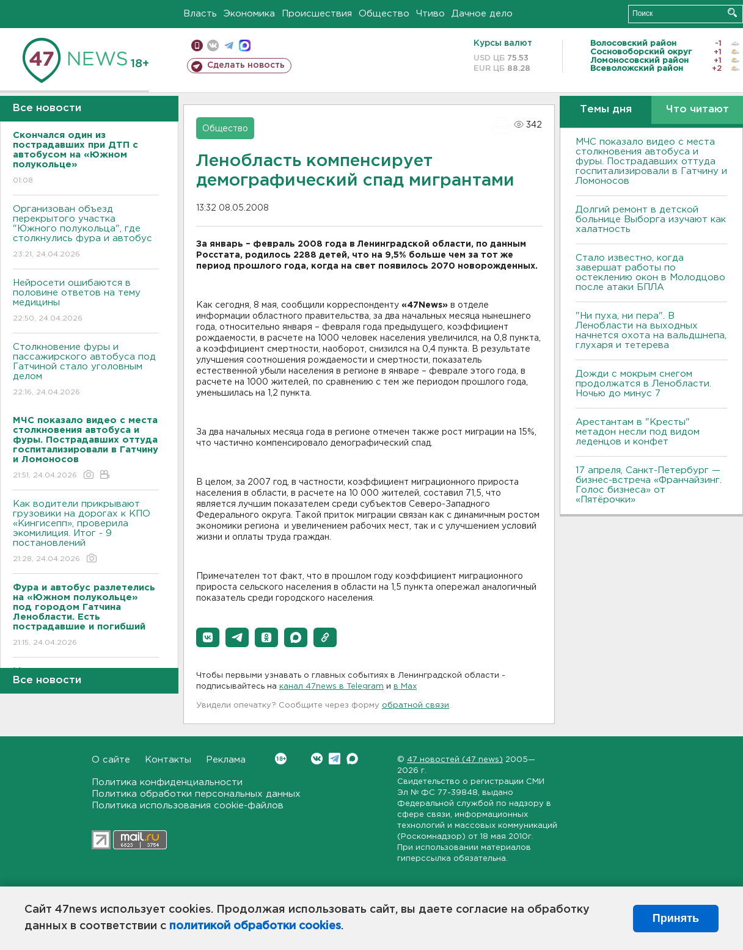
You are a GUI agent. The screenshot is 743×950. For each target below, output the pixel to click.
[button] (207, 637)
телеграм (229, 45)
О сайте (111, 760)
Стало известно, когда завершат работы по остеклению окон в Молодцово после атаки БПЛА (650, 272)
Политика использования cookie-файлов (188, 806)
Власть (200, 14)
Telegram (334, 758)
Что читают (697, 109)
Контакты (168, 760)
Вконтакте (281, 758)
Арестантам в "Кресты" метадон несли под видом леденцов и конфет (638, 432)
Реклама (226, 760)
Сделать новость (246, 65)
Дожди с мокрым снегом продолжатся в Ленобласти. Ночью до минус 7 (643, 383)
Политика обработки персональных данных (196, 794)
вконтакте (213, 45)
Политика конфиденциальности (167, 782)
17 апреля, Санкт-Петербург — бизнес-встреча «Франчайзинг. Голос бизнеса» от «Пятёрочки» (649, 485)
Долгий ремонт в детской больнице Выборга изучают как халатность (651, 219)
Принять (676, 918)
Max (352, 758)
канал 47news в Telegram (331, 686)
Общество (384, 14)
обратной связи (415, 705)
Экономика (249, 14)
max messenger (245, 45)
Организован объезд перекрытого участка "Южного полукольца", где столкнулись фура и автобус (86, 232)
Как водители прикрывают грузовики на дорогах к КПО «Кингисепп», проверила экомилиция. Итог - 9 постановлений (86, 532)
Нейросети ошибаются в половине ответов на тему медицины (86, 301)
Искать (732, 12)
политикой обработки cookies (255, 926)
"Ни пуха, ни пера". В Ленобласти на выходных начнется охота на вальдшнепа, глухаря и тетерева (651, 330)
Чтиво (430, 14)
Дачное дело (482, 14)
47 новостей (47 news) (455, 759)
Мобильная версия (197, 45)
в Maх (405, 686)
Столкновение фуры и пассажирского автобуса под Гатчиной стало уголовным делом (86, 370)
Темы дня (606, 109)
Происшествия (317, 14)
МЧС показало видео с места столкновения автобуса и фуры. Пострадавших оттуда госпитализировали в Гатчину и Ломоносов (651, 161)
